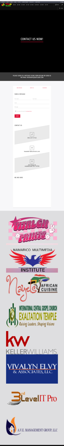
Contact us (32, 126)
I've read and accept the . (24, 149)
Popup (57, 4)
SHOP (47, 4)
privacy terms (29, 149)
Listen (61, 8)
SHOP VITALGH (37, 2)
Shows (19, 4)
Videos (11, 2)
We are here (45, 126)
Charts (24, 4)
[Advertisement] (32, 0)
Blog (15, 2)
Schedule (3, 2)
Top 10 (19, 2)
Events (43, 4)
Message (16, 145)
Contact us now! (25, 2)
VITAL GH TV (31, 2)
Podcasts (37, 4)
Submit (17, 154)
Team (7, 2)
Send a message (19, 126)
